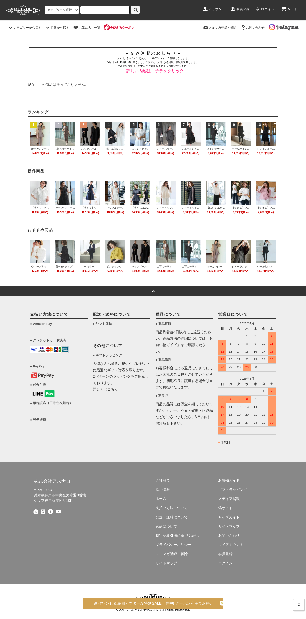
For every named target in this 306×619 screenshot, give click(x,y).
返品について (166, 526)
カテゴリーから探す (24, 27)
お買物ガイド (229, 480)
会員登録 (240, 9)
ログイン (265, 9)
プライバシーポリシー (173, 545)
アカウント (213, 9)
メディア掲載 (229, 499)
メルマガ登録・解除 (219, 27)
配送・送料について (172, 517)
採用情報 (163, 489)
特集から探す (57, 27)
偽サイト (225, 508)
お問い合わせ (252, 27)
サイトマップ (166, 563)
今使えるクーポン (119, 27)
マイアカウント (230, 545)
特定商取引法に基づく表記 (177, 535)
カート (289, 9)
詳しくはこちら (105, 389)
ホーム (161, 499)
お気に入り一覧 (86, 27)
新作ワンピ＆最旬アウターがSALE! (153, 603)
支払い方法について (172, 508)
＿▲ (299, 603)
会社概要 (163, 480)
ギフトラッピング (232, 489)
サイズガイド (229, 517)
